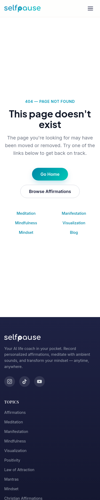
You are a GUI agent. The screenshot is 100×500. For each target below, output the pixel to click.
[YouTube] (39, 381)
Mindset (26, 232)
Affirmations (15, 412)
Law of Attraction (19, 469)
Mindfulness (26, 223)
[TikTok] (24, 381)
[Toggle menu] (90, 8)
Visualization (74, 223)
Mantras (11, 479)
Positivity (12, 460)
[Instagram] (9, 381)
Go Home (50, 174)
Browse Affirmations (50, 191)
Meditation (26, 213)
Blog (74, 232)
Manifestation (74, 213)
